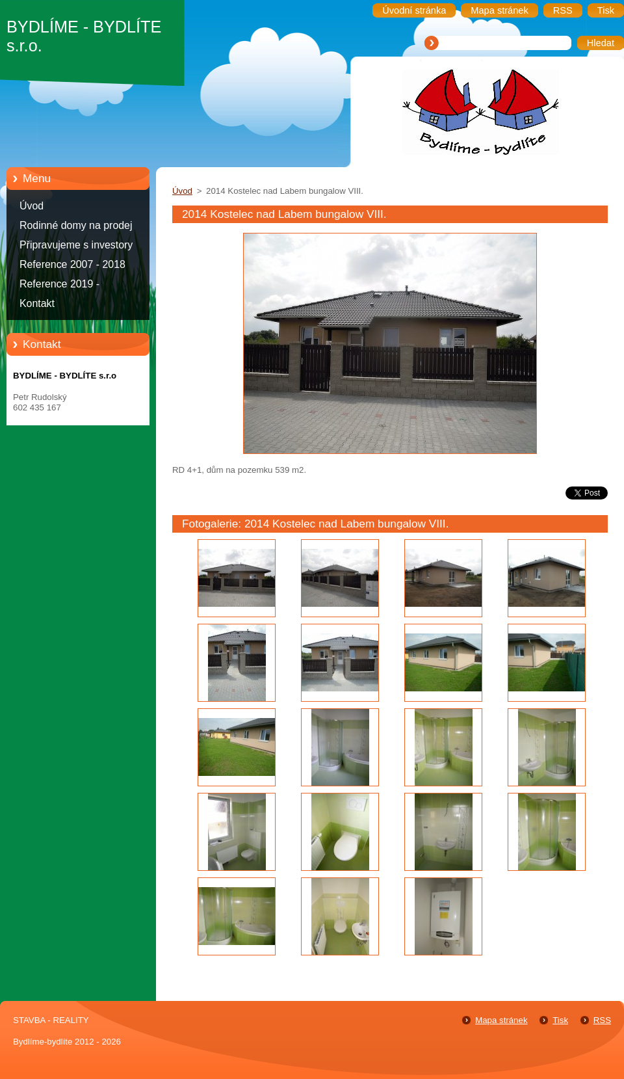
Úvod (32, 205)
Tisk (560, 1020)
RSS (602, 1020)
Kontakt (37, 303)
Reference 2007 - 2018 (72, 264)
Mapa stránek (501, 1020)
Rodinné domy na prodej (76, 225)
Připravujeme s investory (76, 244)
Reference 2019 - (59, 283)
